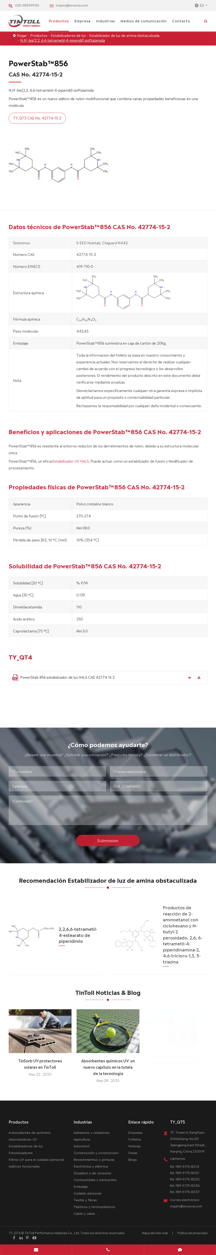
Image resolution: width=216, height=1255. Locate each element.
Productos (59, 20)
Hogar (22, 35)
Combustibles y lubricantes (95, 1179)
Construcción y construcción (96, 1152)
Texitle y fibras (85, 1199)
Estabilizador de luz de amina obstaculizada (124, 35)
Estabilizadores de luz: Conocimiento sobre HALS (176, 1061)
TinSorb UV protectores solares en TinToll (40, 1061)
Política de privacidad (192, 1233)
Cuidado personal (87, 1193)
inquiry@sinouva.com (72, 5)
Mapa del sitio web (155, 1233)
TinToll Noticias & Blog (107, 994)
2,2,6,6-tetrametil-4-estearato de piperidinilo (78, 931)
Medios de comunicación (143, 20)
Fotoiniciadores (21, 1152)
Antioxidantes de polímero (30, 1132)
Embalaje (81, 1186)
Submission (107, 837)
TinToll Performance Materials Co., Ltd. (52, 1233)
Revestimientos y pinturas (94, 1159)
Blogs (132, 1159)
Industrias (105, 20)
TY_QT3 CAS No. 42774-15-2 (37, 117)
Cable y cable (84, 1213)
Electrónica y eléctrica (91, 1166)
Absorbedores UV (23, 1139)
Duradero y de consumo (92, 1172)
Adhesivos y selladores (91, 1132)
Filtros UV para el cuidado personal (36, 1159)
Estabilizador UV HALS (71, 463)
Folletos (134, 1139)
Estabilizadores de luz (68, 35)
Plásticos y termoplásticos (94, 1206)
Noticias (134, 1145)
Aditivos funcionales (24, 1166)
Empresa (82, 20)
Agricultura (82, 1139)
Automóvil (81, 1145)
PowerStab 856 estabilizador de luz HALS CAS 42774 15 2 (63, 677)
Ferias (132, 1152)
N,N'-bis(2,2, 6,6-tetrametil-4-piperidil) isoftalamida (62, 40)
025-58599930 (27, 5)
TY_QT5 (177, 1121)
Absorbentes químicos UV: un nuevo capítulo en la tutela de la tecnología (108, 1064)
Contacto (181, 20)
